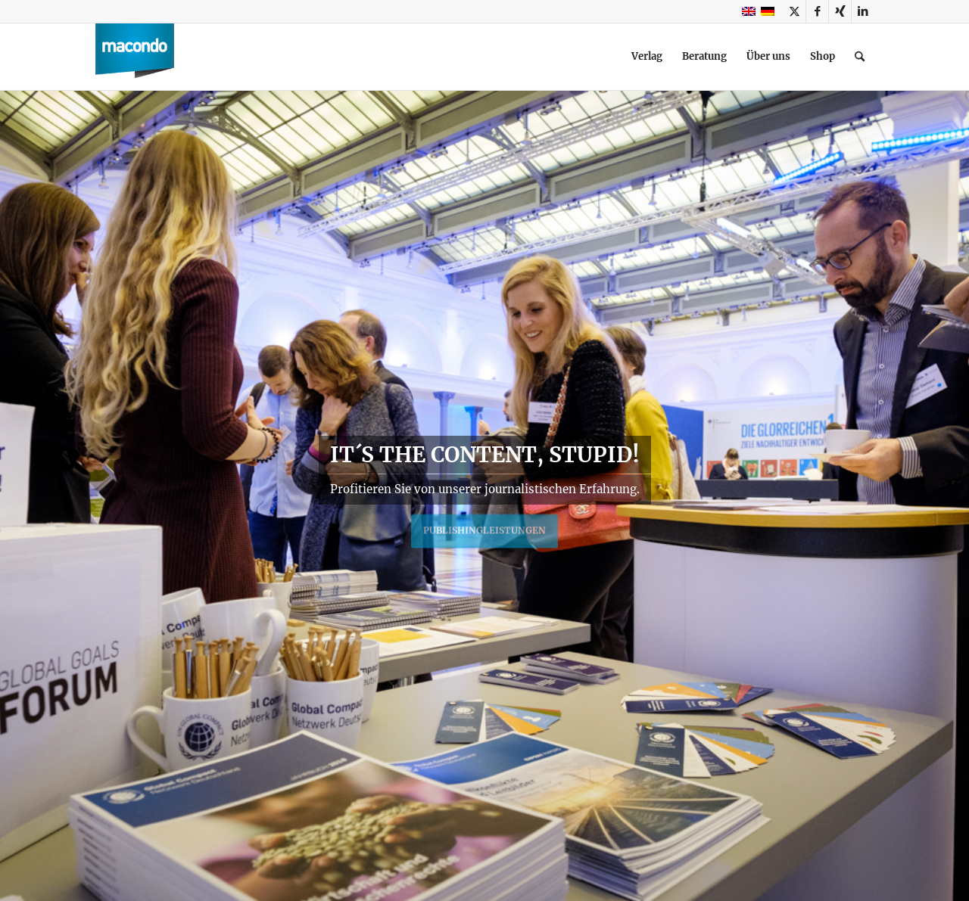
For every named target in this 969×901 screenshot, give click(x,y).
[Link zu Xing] (840, 11)
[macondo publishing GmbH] (135, 56)
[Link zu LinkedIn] (863, 11)
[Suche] (859, 56)
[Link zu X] (794, 11)
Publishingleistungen (484, 527)
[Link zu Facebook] (817, 11)
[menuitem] (647, 56)
